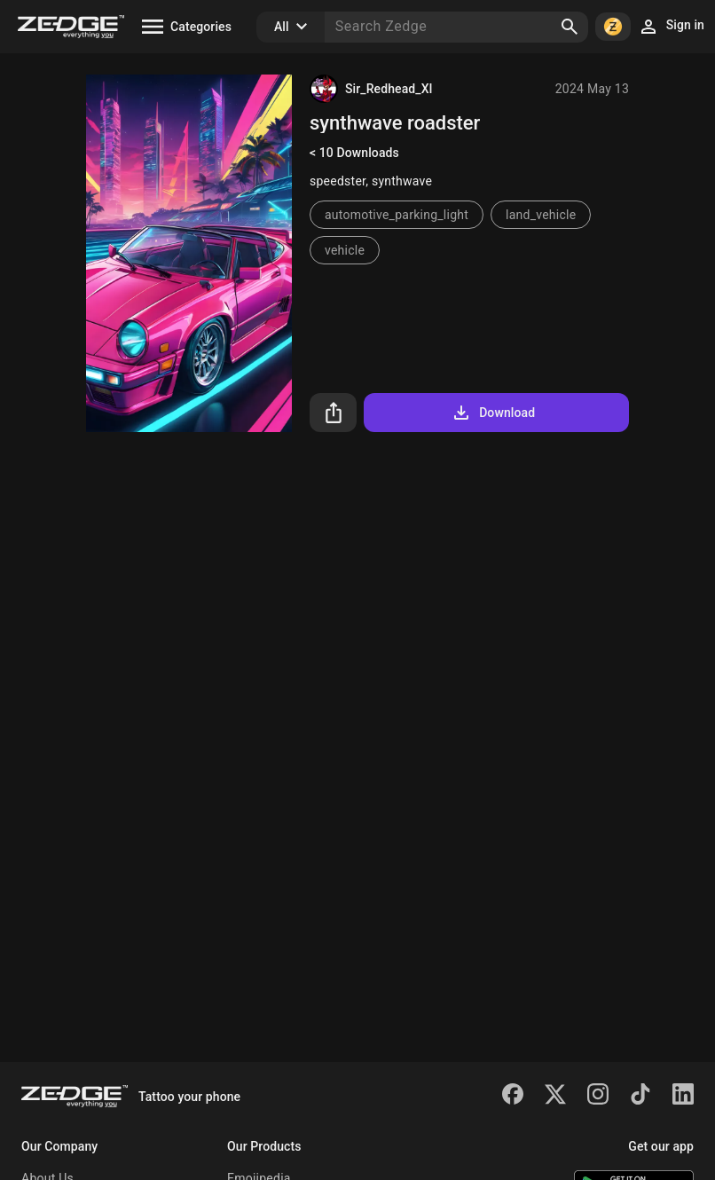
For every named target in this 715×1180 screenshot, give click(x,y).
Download (493, 412)
